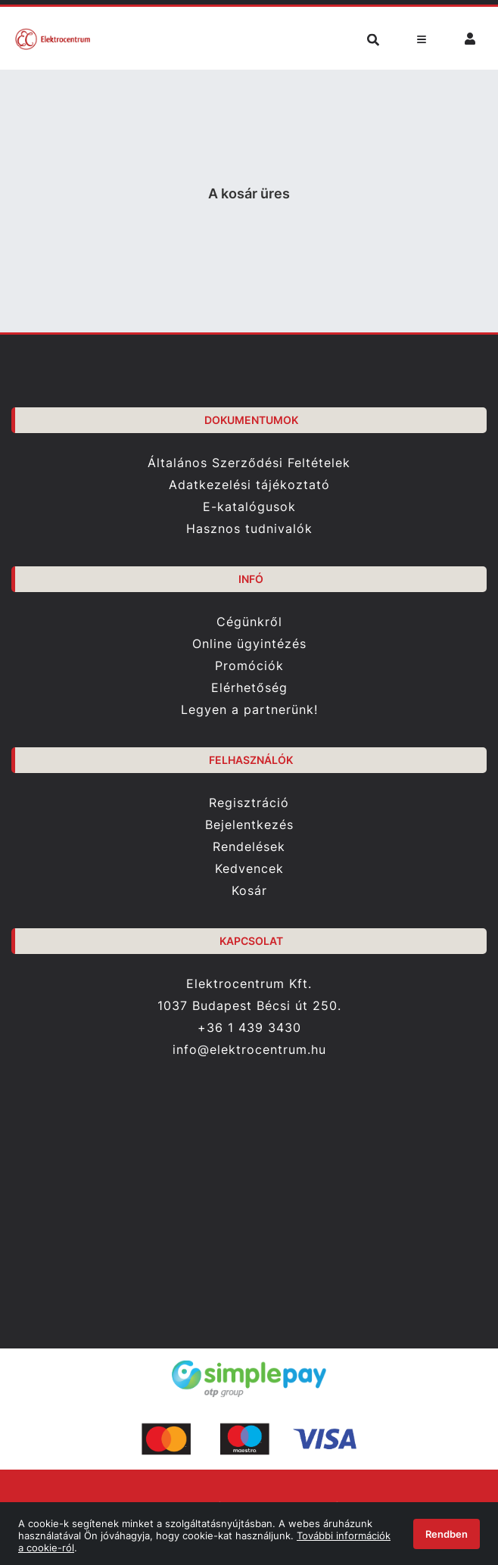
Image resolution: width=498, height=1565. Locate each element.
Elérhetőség (249, 688)
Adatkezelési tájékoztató (249, 485)
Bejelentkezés (249, 825)
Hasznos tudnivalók (249, 529)
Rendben (446, 1534)
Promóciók (249, 666)
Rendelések (249, 847)
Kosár (249, 891)
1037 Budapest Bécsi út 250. (249, 1006)
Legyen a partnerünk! (249, 710)
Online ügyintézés (249, 644)
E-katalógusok (249, 507)
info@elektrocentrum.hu (249, 1050)
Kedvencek (249, 869)
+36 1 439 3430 (249, 1027)
